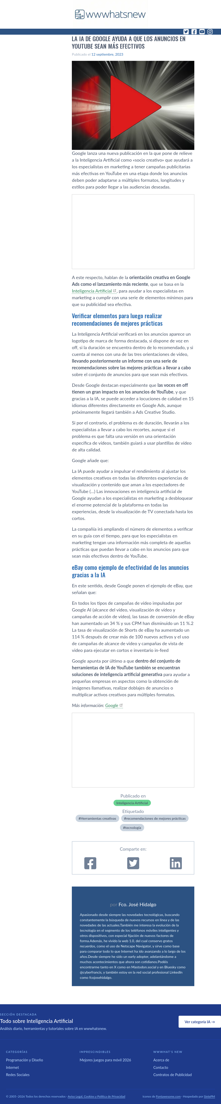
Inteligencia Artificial (92, 291)
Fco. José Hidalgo (137, 904)
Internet (12, 1067)
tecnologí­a (133, 827)
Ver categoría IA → (200, 1021)
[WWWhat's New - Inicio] (110, 14)
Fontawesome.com (168, 1096)
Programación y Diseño (24, 1060)
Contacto (160, 1067)
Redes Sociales (17, 1074)
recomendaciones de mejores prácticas (156, 818)
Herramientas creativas (98, 818)
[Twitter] (186, 32)
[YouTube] (202, 32)
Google (111, 705)
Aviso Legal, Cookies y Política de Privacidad (96, 1096)
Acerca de (161, 1060)
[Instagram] (210, 32)
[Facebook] (194, 32)
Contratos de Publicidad (172, 1074)
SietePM (209, 1096)
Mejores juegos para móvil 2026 (105, 1060)
